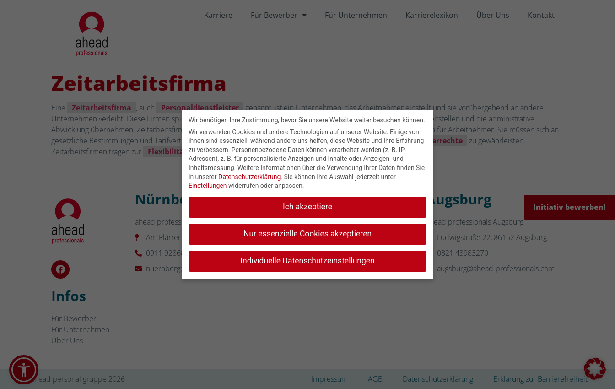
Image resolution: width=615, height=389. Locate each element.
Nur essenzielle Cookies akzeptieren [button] (307, 231)
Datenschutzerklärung (249, 175)
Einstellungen (208, 183)
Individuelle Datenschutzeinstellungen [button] (307, 258)
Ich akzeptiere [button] (307, 204)
